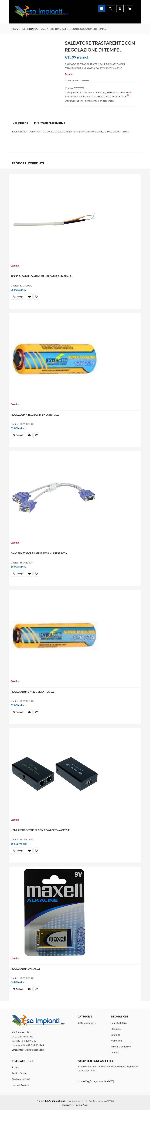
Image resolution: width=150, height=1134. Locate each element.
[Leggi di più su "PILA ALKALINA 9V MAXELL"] (19, 1010)
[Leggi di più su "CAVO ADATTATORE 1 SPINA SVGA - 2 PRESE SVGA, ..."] (19, 583)
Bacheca (16, 1091)
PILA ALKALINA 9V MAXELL (26, 990)
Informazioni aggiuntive (49, 122)
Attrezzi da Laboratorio (118, 92)
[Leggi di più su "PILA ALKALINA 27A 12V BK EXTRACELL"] (19, 726)
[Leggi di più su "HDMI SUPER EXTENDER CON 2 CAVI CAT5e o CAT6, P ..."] (19, 868)
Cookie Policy (82, 1129)
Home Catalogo (119, 1046)
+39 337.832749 (35, 1069)
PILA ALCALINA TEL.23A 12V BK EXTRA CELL (36, 420)
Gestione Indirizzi (21, 1103)
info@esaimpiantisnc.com (31, 1073)
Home (15, 29)
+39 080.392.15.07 (26, 1064)
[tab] (21, 123)
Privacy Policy (68, 1129)
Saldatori (100, 92)
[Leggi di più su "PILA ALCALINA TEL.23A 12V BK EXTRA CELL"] (19, 441)
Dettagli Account (20, 1109)
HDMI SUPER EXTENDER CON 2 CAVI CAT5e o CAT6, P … (42, 847)
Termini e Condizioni (121, 1070)
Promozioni (116, 1064)
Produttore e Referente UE (113, 96)
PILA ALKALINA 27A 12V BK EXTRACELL (33, 705)
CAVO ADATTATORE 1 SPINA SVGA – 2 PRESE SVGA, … (41, 562)
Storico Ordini (19, 1097)
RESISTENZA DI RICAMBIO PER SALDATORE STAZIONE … (43, 277)
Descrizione (20, 122)
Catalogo (115, 1058)
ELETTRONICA (30, 29)
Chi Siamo (116, 1052)
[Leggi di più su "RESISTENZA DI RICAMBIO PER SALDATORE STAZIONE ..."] (19, 298)
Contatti (115, 1076)
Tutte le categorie (87, 1046)
